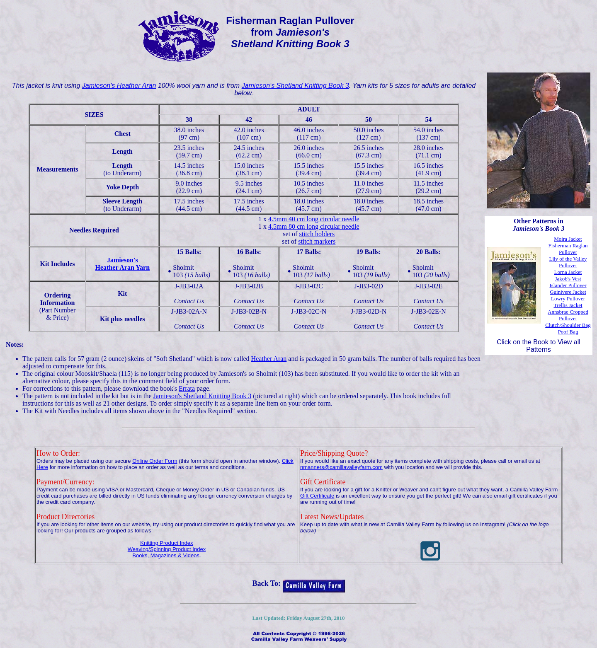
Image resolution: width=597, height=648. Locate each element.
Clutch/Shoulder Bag (567, 325)
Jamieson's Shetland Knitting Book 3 (295, 85)
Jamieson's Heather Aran (119, 85)
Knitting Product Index (166, 543)
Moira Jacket (568, 239)
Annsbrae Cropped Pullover (568, 315)
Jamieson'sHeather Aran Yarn (122, 263)
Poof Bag (568, 332)
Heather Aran (269, 358)
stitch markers (316, 241)
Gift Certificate (317, 496)
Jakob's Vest (568, 279)
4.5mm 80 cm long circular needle (313, 226)
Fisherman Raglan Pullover (568, 248)
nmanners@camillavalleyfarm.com (341, 467)
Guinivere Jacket (568, 292)
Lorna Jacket (568, 272)
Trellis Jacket (567, 305)
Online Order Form (154, 461)
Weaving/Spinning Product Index (167, 549)
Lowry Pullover (568, 298)
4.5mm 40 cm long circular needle (313, 218)
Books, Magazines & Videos (165, 555)
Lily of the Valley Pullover (568, 262)
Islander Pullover (567, 285)
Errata (187, 388)
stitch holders (317, 233)
